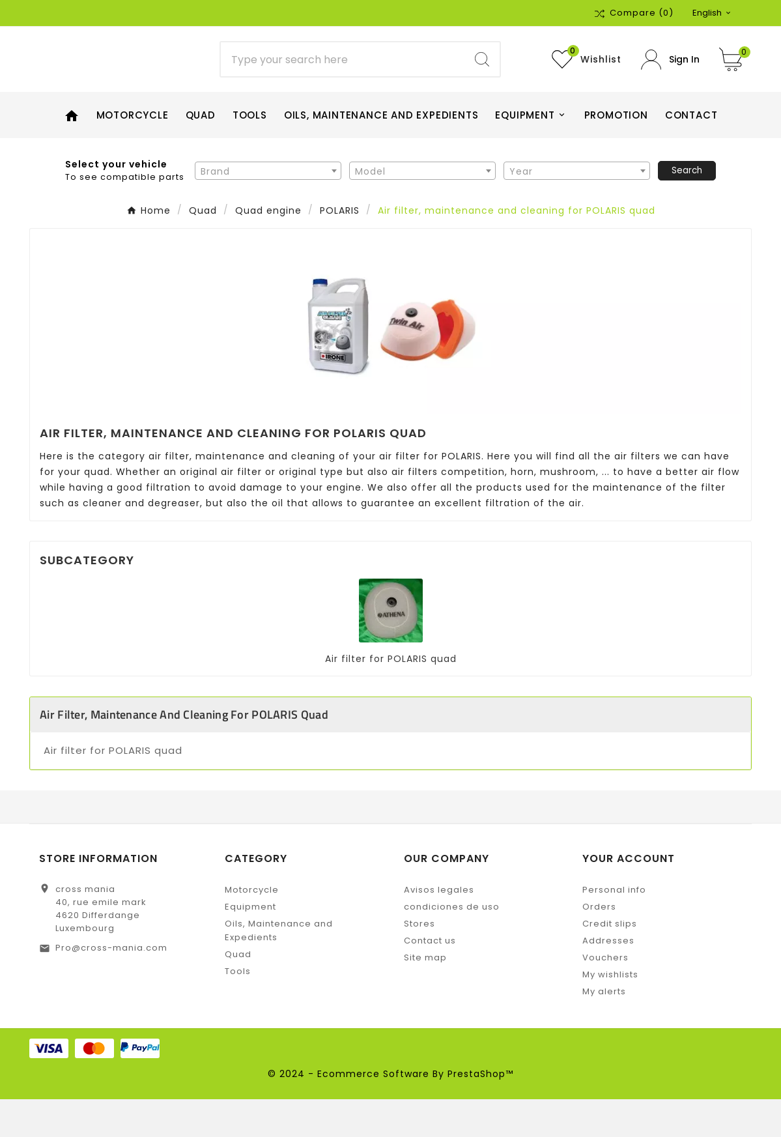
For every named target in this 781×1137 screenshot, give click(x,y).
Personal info (614, 927)
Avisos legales (439, 927)
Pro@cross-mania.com (111, 985)
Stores (419, 961)
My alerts (604, 1029)
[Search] (342, 78)
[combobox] (268, 208)
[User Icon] (670, 78)
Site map (425, 995)
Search (687, 208)
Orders (599, 944)
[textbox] (268, 209)
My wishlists (610, 1012)
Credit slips (609, 961)
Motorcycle (252, 927)
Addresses (608, 978)
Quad (238, 992)
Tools (238, 1009)
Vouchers (605, 995)
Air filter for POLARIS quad (391, 696)
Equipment (250, 944)
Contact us (430, 978)
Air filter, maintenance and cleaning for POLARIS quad (184, 752)
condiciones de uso (452, 944)
